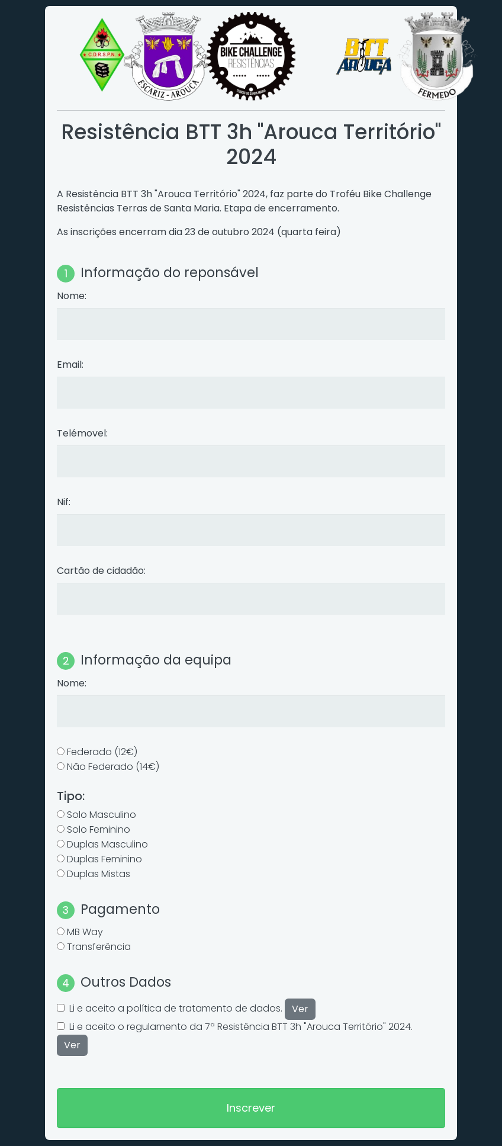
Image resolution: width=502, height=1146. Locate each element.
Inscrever (251, 1107)
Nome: (71, 296)
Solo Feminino (98, 829)
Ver (300, 1009)
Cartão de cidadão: (101, 570)
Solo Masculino (101, 814)
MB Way (85, 932)
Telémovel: (82, 433)
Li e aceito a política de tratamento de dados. (192, 1008)
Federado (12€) (102, 752)
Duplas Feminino (104, 859)
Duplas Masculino (107, 844)
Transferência (99, 947)
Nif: (63, 502)
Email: (70, 364)
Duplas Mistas (98, 874)
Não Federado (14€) (113, 766)
